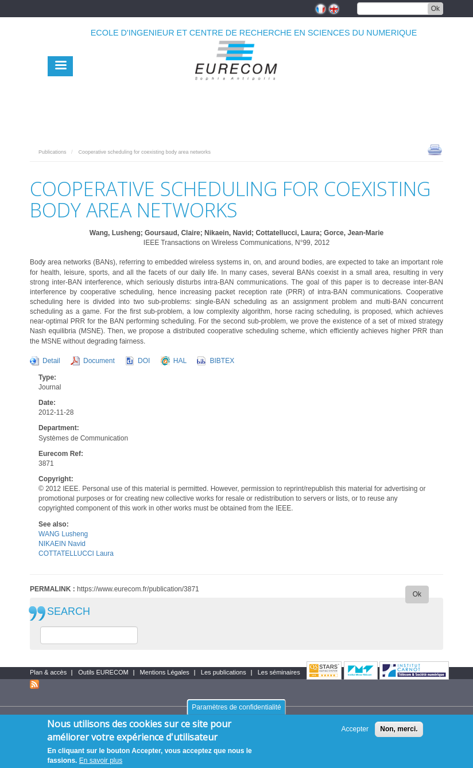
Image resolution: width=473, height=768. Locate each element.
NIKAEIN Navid (62, 544)
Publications (52, 152)
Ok (435, 9)
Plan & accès (48, 672)
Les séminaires (279, 672)
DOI (144, 361)
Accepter (355, 734)
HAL (180, 361)
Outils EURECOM (103, 672)
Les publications (223, 672)
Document (99, 361)
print (435, 149)
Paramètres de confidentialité (236, 712)
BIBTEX (222, 361)
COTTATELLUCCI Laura (76, 553)
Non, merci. (398, 734)
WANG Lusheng (63, 534)
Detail (51, 361)
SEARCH (68, 611)
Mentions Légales (164, 672)
